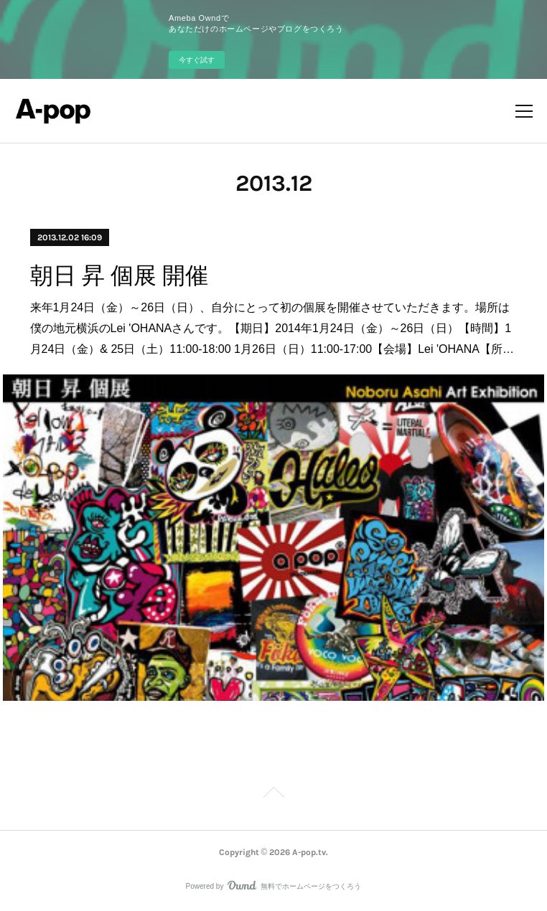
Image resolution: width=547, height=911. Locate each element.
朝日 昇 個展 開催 (119, 275)
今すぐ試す (197, 60)
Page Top (273, 795)
